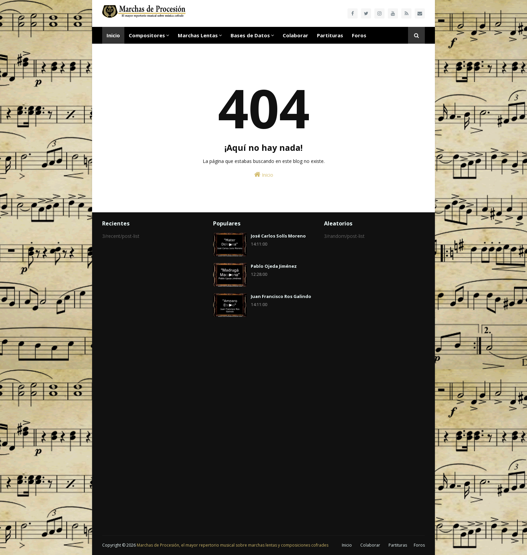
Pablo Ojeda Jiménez (274, 266)
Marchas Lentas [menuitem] (198, 35)
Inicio (263, 174)
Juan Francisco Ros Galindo (281, 296)
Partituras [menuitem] (330, 35)
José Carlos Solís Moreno (278, 236)
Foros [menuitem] (359, 35)
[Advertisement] (152, 348)
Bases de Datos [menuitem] (250, 35)
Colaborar (370, 545)
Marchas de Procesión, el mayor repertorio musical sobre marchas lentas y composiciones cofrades (232, 545)
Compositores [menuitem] (147, 35)
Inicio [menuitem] (113, 35)
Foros (419, 545)
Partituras (398, 545)
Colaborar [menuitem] (295, 35)
